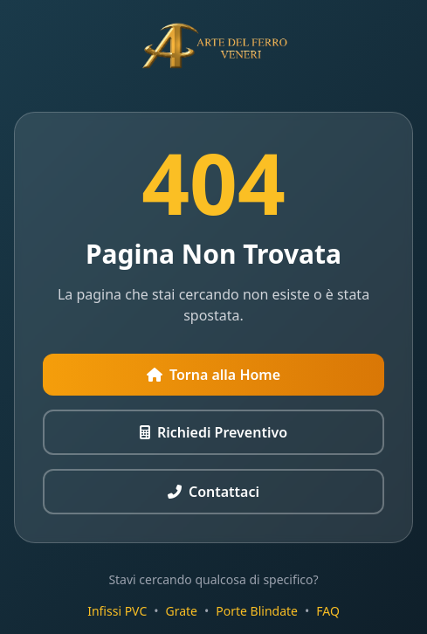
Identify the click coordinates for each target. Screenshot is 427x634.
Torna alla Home (213, 374)
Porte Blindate (257, 611)
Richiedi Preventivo (213, 432)
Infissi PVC (117, 611)
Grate (182, 611)
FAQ (328, 611)
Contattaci (213, 491)
